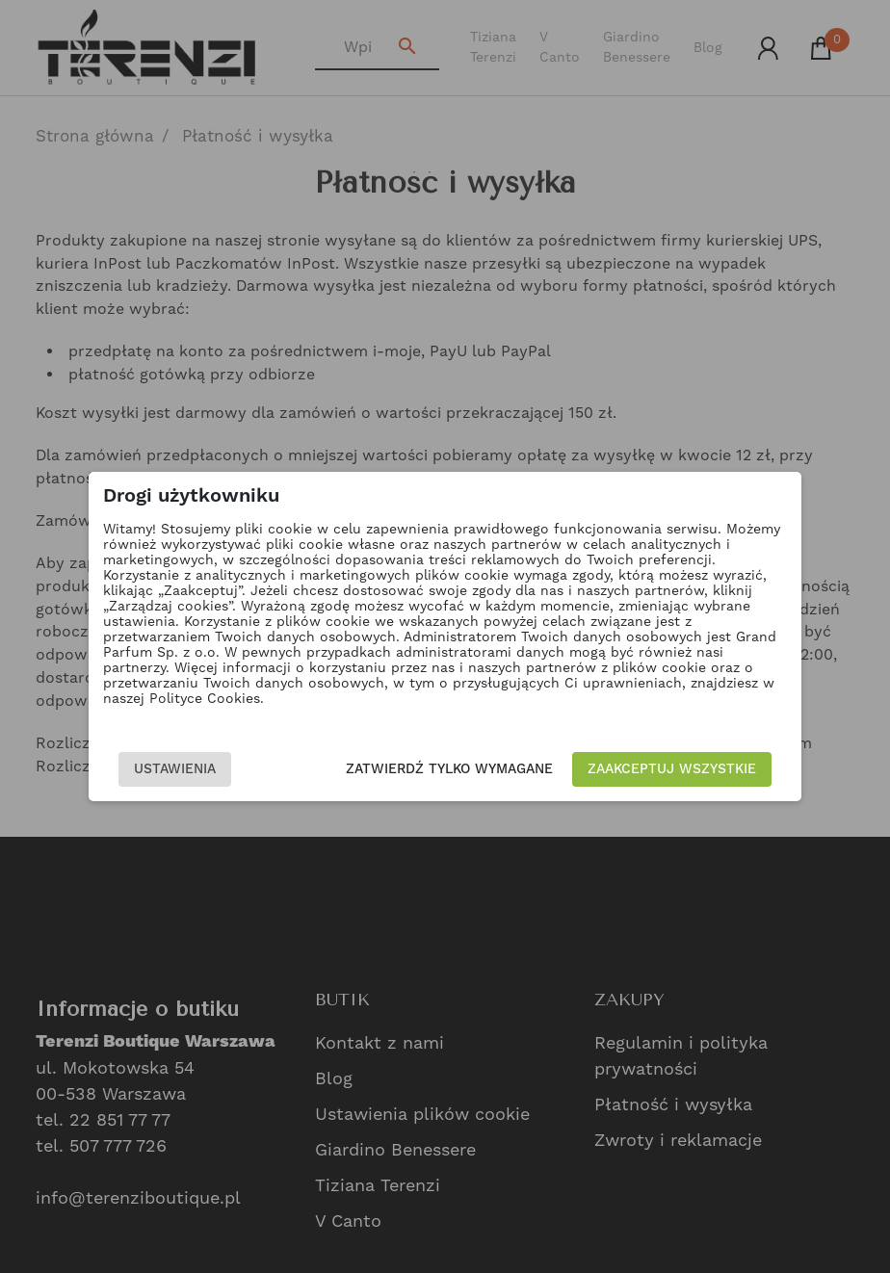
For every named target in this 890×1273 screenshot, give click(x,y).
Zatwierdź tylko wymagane (449, 769)
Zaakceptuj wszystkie (672, 769)
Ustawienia (175, 769)
